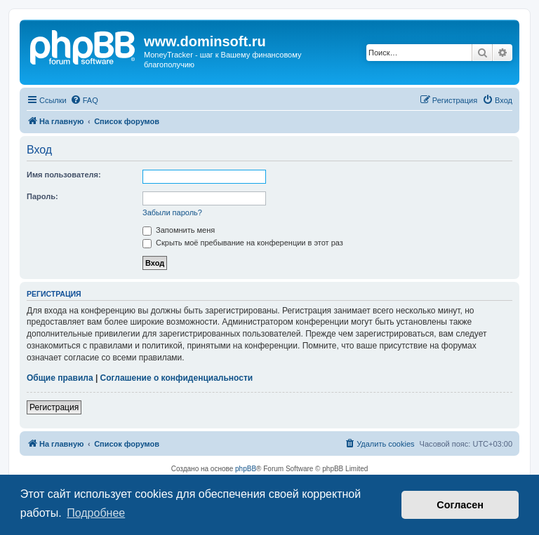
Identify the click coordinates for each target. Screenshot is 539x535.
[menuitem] (84, 100)
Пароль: (42, 196)
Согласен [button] (460, 504)
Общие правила (60, 378)
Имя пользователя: (64, 174)
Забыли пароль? (172, 212)
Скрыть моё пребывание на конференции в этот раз (242, 242)
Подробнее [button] (96, 513)
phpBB (245, 469)
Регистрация (54, 407)
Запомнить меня (178, 230)
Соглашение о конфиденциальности (176, 378)
